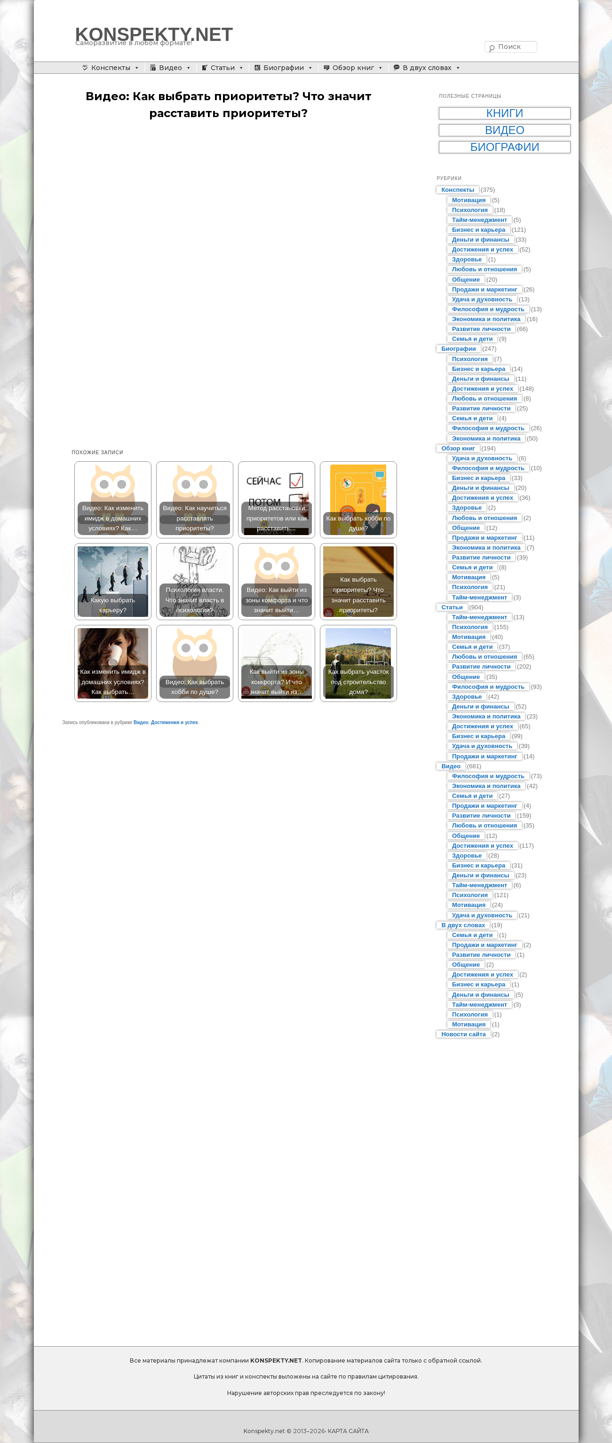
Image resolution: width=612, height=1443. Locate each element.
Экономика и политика (486, 319)
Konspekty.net (264, 1431)
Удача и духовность (482, 299)
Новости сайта (463, 1034)
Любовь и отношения (484, 269)
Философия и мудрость (488, 309)
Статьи (223, 67)
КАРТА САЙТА (348, 1431)
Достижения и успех (174, 722)
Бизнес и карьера (478, 229)
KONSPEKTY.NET (154, 34)
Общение (466, 279)
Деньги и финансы (480, 239)
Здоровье (467, 259)
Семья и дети (472, 338)
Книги (505, 113)
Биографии (283, 67)
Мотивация (468, 200)
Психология (470, 209)
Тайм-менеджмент (479, 219)
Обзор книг (353, 67)
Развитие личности (481, 328)
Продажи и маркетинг (484, 289)
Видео (170, 67)
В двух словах (427, 67)
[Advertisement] (238, 202)
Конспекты (110, 67)
